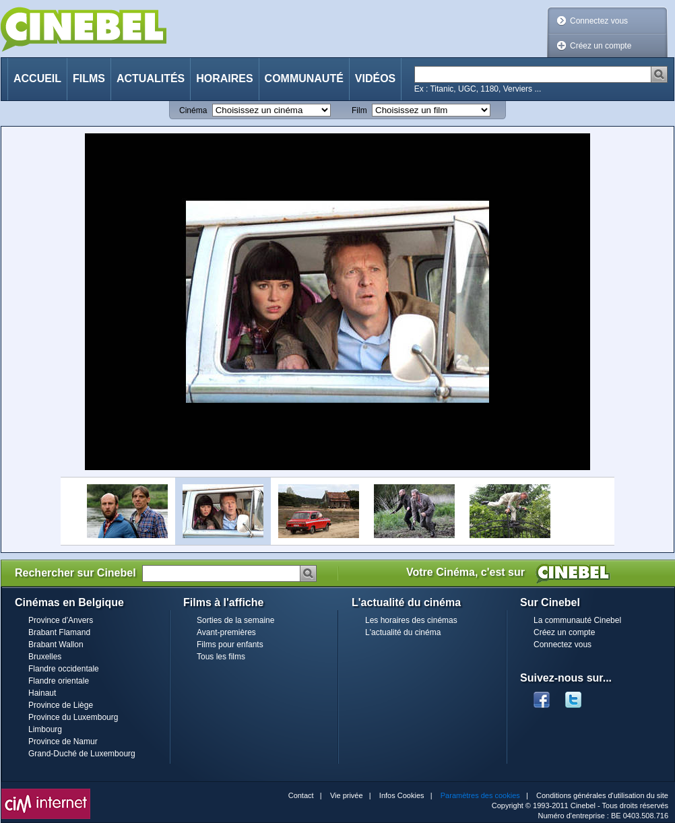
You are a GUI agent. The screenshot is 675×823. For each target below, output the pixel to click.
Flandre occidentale (63, 668)
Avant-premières (226, 632)
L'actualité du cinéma (403, 632)
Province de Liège (60, 705)
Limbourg (45, 729)
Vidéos (375, 78)
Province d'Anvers (60, 620)
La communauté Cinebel (577, 620)
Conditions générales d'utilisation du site (602, 795)
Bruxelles (44, 656)
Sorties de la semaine (235, 620)
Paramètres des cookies (480, 795)
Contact (301, 795)
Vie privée (346, 795)
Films (89, 78)
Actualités (151, 78)
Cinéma (193, 110)
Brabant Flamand (59, 632)
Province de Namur (63, 741)
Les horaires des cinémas (411, 620)
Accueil (37, 78)
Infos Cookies (401, 795)
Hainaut (42, 693)
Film (359, 110)
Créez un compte (600, 46)
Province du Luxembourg (73, 717)
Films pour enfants (230, 644)
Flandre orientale (58, 681)
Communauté (304, 78)
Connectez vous (599, 21)
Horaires (224, 78)
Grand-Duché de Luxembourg (81, 753)
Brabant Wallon (56, 644)
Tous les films (221, 656)
